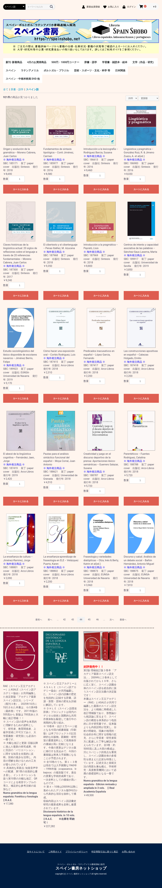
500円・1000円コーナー (65, 62)
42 (64, 619)
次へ (112, 619)
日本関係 (120, 70)
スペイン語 (32, 89)
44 (81, 619)
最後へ (123, 619)
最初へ (38, 619)
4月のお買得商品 (36, 62)
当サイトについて (36, 851)
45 (89, 619)
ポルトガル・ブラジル (56, 70)
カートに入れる (20, 189)
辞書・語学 (90, 62)
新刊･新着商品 (14, 62)
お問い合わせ (128, 851)
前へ (50, 619)
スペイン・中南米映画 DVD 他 (23, 78)
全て (5, 89)
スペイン (11, 70)
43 (72, 619)
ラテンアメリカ (30, 70)
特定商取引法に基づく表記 (104, 851)
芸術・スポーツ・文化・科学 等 (92, 70)
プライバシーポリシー (76, 851)
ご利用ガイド (55, 851)
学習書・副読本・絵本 (114, 62)
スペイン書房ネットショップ (81, 868)
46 (97, 619)
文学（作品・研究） (143, 62)
